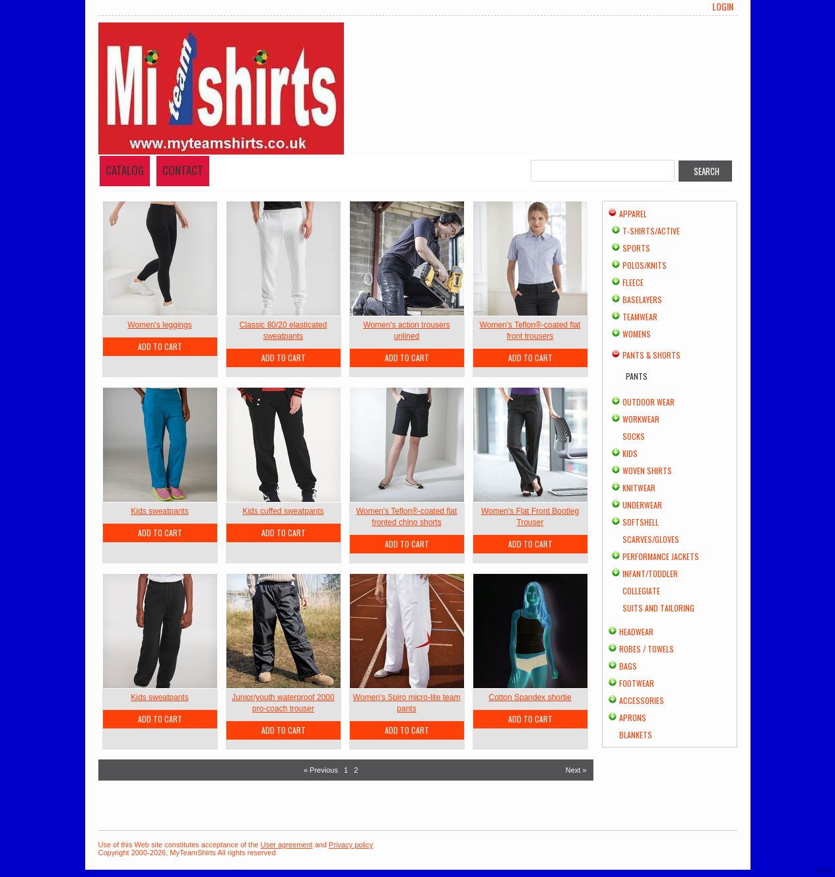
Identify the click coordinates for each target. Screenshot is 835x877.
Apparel (633, 213)
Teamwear (639, 316)
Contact (182, 170)
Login (722, 6)
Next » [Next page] (576, 770)
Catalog (125, 170)
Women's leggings (159, 325)
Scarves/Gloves (650, 539)
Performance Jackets (660, 556)
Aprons (632, 717)
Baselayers (642, 299)
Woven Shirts (647, 470)
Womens (636, 333)
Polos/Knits (644, 265)
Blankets (635, 734)
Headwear (636, 631)
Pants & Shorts (651, 355)
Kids (630, 453)
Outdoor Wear (648, 401)
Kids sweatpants (159, 511)
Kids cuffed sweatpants (282, 511)
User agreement (287, 845)
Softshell (640, 522)
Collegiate (641, 590)
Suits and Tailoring (658, 608)
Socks (633, 436)
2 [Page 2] (356, 770)
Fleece (633, 282)
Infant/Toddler (650, 573)
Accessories (641, 700)
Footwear (636, 683)
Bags (628, 666)
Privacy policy (351, 845)
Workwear (640, 419)
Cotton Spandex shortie (529, 697)
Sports (636, 248)
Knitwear (638, 487)
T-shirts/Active (651, 230)
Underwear (642, 504)
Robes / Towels (646, 648)
